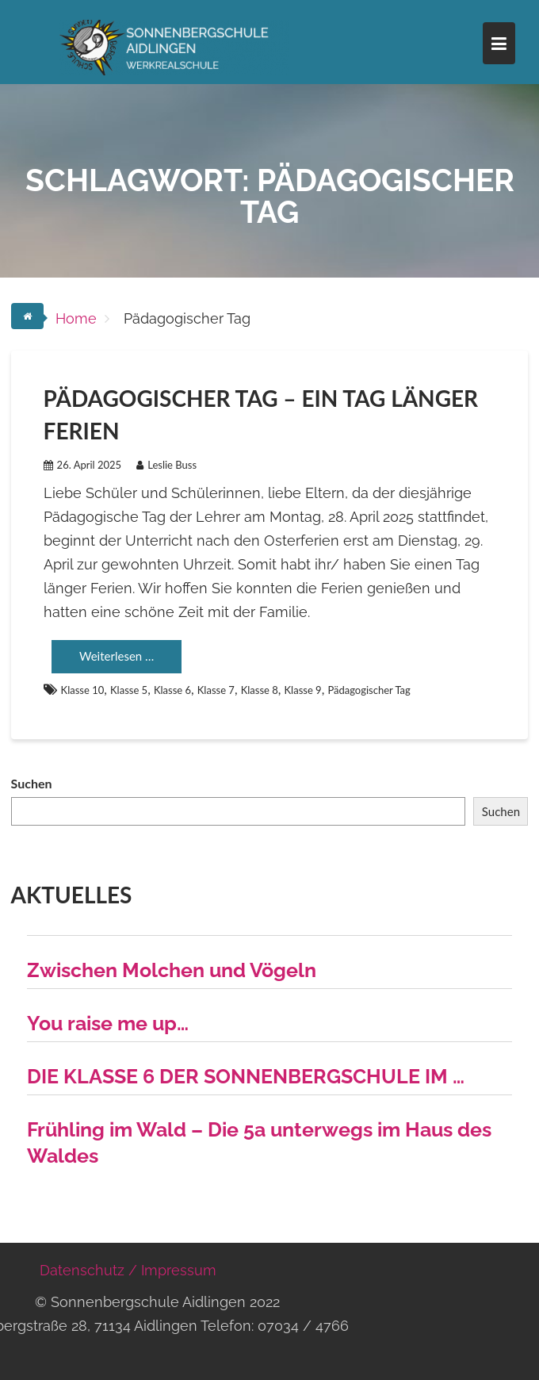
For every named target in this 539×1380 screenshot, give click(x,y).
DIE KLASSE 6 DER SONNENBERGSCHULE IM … (245, 1076)
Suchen (31, 783)
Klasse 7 (216, 690)
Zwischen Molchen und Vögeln (171, 970)
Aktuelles (71, 894)
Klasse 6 (172, 690)
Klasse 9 (303, 690)
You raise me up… (108, 1023)
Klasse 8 (259, 690)
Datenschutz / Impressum (128, 1270)
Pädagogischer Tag (368, 690)
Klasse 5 (128, 690)
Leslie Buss (166, 464)
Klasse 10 (83, 690)
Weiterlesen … (116, 656)
